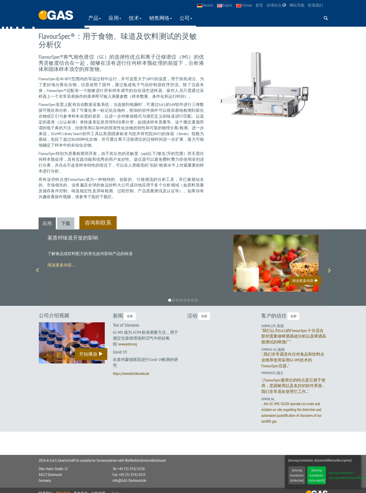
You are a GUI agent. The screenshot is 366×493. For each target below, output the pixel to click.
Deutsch (205, 5)
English (224, 5)
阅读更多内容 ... (60, 264)
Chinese (244, 5)
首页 (259, 5)
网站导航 (297, 5)
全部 (130, 316)
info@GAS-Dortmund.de (129, 480)
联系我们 (315, 5)
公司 (186, 18)
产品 (94, 18)
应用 (115, 18)
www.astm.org (127, 343)
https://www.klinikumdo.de (131, 373)
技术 (135, 18)
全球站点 (276, 5)
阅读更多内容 (305, 280)
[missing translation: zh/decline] (297, 475)
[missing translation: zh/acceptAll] (317, 475)
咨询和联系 (98, 222)
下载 (65, 223)
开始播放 (91, 354)
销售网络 (160, 18)
